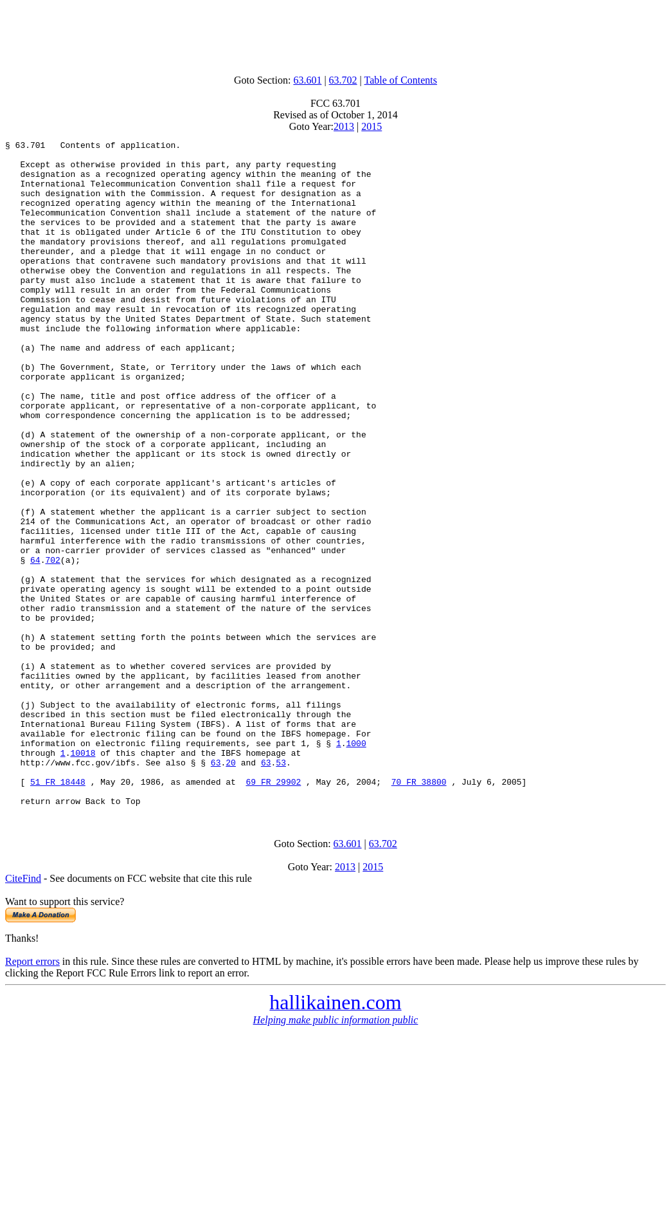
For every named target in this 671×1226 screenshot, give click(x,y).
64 (35, 644)
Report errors (32, 1094)
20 (231, 887)
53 (281, 887)
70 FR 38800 (419, 911)
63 (216, 887)
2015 (371, 126)
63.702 (343, 80)
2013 (344, 126)
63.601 (307, 80)
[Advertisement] (335, 34)
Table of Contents (401, 80)
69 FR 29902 (273, 911)
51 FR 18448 (57, 911)
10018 (82, 876)
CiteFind (23, 1011)
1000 (356, 864)
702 (52, 644)
